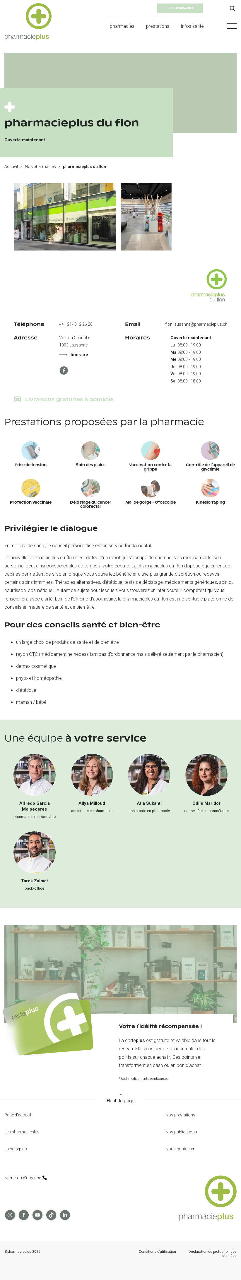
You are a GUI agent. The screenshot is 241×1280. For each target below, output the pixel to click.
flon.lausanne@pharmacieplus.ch (196, 324)
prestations (158, 26)
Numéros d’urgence (25, 1178)
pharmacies (122, 26)
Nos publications (181, 1132)
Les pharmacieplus (22, 1132)
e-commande (180, 8)
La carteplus (15, 1149)
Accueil (11, 166)
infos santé (192, 26)
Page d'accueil (17, 1115)
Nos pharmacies (40, 166)
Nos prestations (180, 1115)
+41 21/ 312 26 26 (76, 324)
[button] (226, 26)
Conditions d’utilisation (157, 1252)
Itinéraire (73, 354)
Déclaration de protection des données (213, 1254)
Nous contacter (179, 1149)
